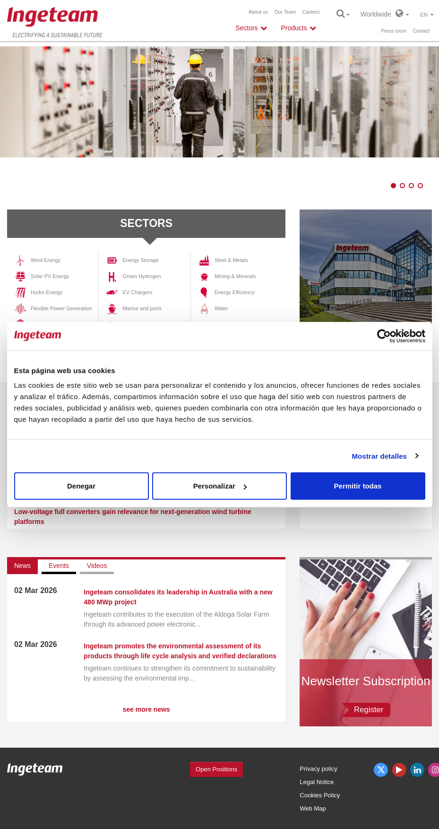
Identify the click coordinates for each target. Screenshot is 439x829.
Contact (421, 31)
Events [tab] (59, 565)
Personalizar (220, 486)
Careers (311, 12)
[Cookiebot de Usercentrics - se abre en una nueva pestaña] (384, 336)
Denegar (81, 486)
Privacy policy (318, 768)
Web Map (313, 808)
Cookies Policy (320, 795)
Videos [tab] (97, 565)
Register (369, 709)
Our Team (285, 12)
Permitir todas (358, 486)
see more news (146, 709)
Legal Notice (317, 781)
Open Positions (216, 769)
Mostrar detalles (379, 456)
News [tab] (22, 565)
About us (258, 12)
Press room (393, 31)
